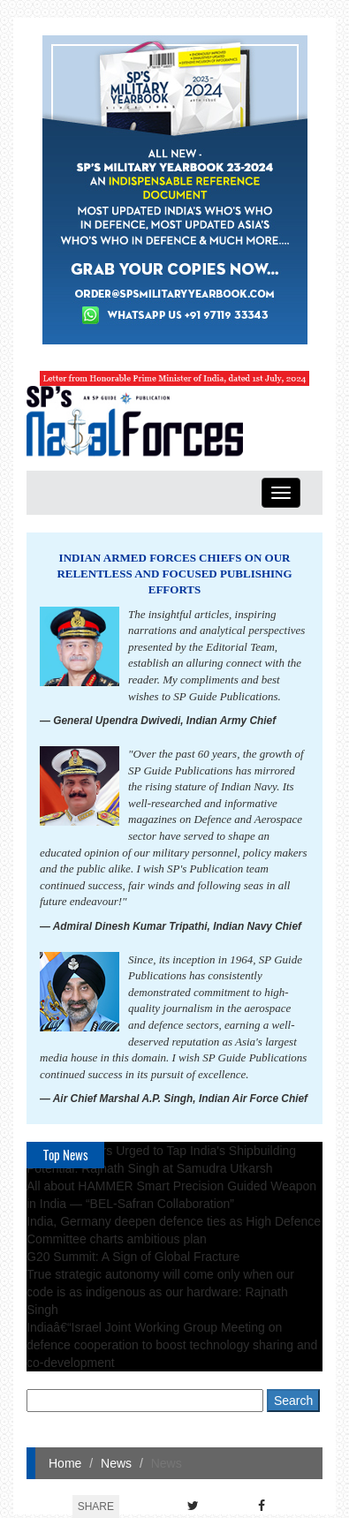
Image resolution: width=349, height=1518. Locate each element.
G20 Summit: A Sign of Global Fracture (133, 1257)
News (116, 1463)
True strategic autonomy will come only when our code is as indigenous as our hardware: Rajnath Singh (160, 1292)
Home (65, 1463)
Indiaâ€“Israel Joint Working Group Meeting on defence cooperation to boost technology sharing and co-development (172, 1345)
